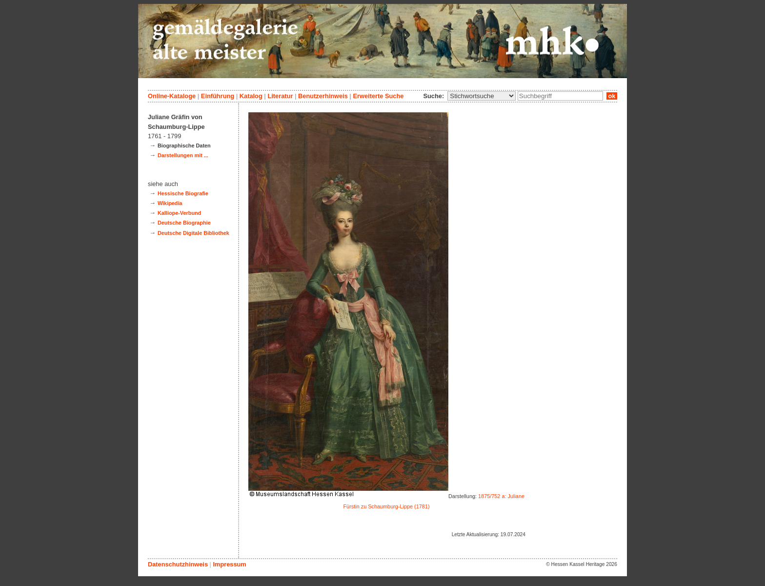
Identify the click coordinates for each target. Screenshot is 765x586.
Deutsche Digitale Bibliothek (193, 233)
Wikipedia (170, 203)
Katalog (251, 96)
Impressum (229, 564)
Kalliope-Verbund (179, 213)
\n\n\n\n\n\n (481, 96)
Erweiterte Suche (378, 96)
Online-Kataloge (172, 96)
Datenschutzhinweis (178, 564)
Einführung (217, 96)
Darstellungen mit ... (183, 155)
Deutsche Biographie (184, 223)
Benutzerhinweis (323, 96)
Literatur (280, 96)
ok (611, 96)
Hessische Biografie (183, 193)
